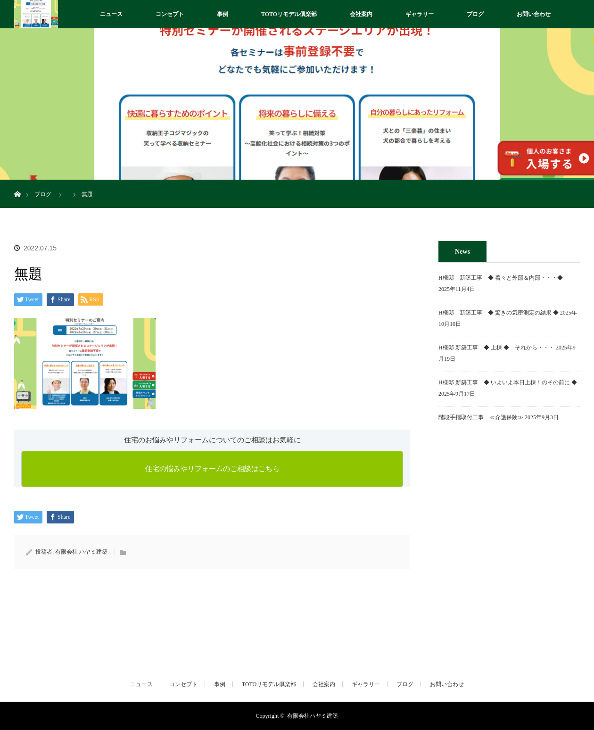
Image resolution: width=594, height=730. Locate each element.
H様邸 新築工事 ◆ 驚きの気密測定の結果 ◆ (498, 312)
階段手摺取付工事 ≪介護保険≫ (480, 417)
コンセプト (170, 14)
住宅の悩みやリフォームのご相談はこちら (212, 469)
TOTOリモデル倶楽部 (289, 14)
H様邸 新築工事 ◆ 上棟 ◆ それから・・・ (496, 347)
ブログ (475, 14)
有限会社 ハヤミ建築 (81, 551)
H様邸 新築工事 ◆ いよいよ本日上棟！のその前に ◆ (507, 382)
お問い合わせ (534, 14)
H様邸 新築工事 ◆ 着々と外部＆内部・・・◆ (503, 277)
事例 (222, 14)
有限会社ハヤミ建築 (312, 716)
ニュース (111, 14)
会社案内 (361, 14)
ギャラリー (419, 14)
